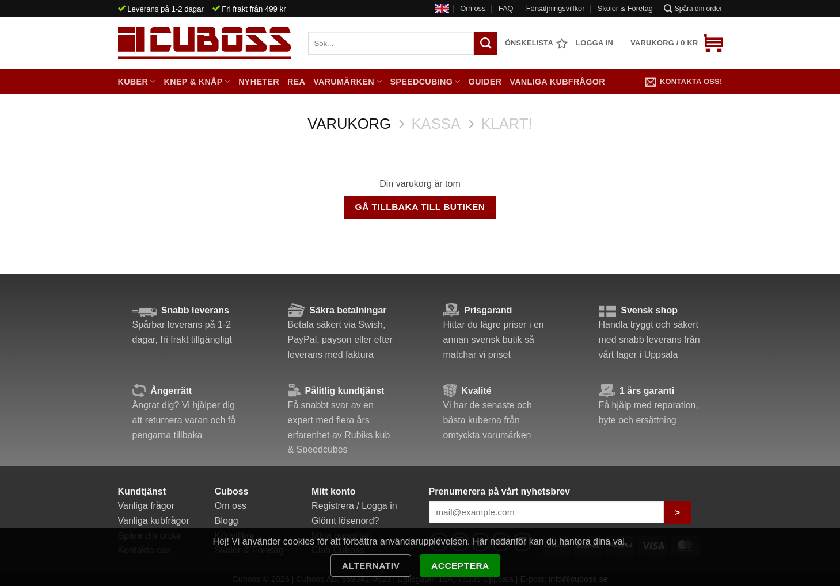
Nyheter (258, 81)
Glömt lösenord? (345, 521)
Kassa (436, 124)
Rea (296, 81)
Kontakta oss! (684, 82)
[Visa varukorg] (676, 43)
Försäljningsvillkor (555, 8)
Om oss (472, 8)
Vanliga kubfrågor (557, 81)
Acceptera (460, 565)
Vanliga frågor (146, 506)
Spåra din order (693, 8)
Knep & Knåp (197, 81)
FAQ (506, 8)
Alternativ (371, 565)
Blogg (226, 521)
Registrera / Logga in (354, 506)
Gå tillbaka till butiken (420, 207)
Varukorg (349, 124)
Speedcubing (425, 81)
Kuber (137, 81)
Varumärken (347, 81)
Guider (485, 81)
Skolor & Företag (625, 8)
